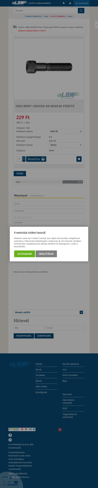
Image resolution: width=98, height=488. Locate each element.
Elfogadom (25, 253)
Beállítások (46, 253)
